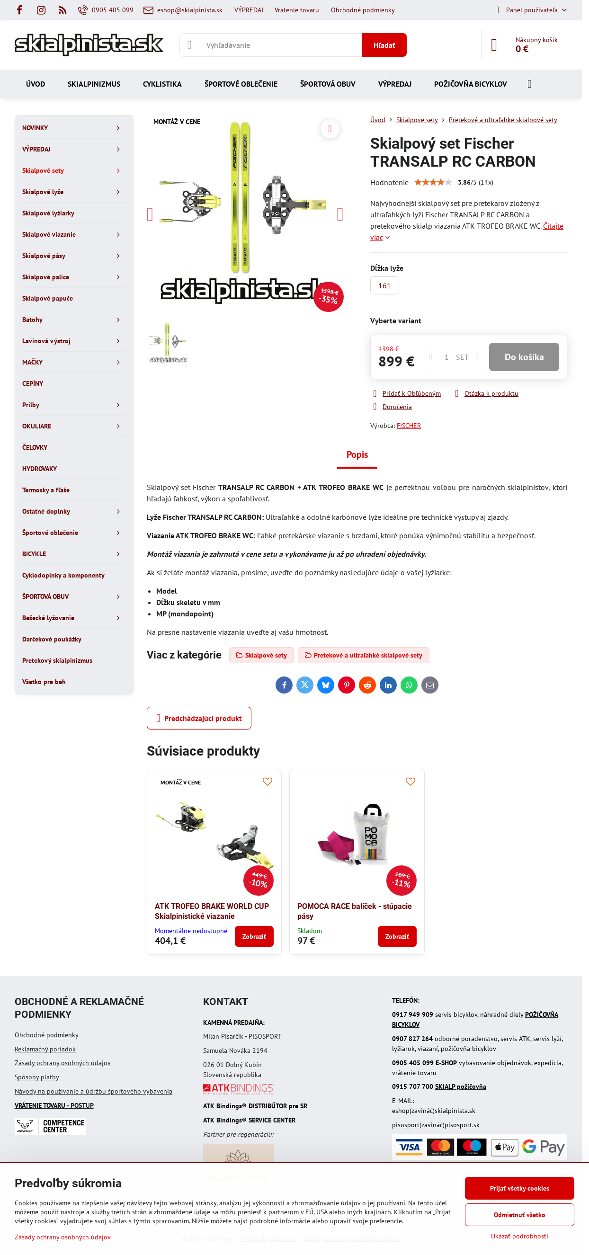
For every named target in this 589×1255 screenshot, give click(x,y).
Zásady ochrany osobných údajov (63, 1063)
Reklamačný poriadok (45, 1049)
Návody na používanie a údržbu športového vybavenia (93, 1091)
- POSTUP (54, 1105)
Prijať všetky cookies (519, 1188)
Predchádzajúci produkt (199, 718)
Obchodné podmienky (47, 1035)
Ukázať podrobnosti (519, 1236)
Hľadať (384, 45)
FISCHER (409, 425)
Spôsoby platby (37, 1077)
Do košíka (524, 357)
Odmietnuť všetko (519, 1214)
